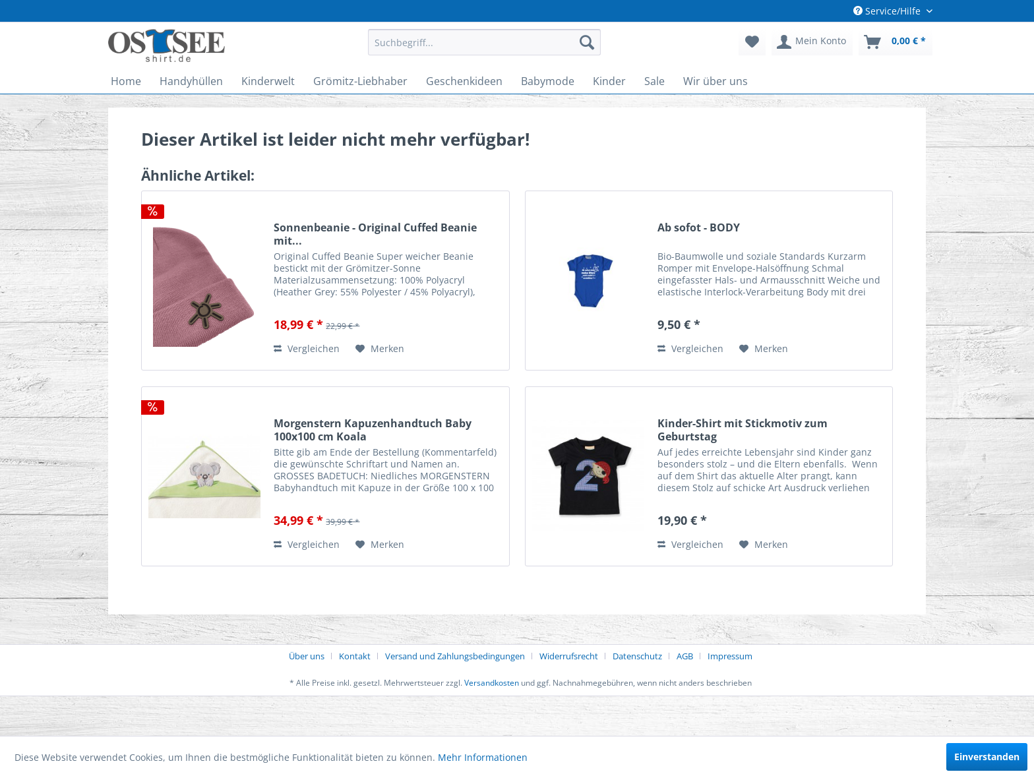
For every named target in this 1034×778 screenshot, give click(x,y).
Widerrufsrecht (568, 656)
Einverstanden (986, 756)
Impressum (730, 656)
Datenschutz (637, 656)
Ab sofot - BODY (698, 228)
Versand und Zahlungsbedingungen (455, 656)
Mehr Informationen (483, 757)
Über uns (306, 656)
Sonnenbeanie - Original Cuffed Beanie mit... (375, 234)
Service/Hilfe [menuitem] (888, 11)
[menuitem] (484, 42)
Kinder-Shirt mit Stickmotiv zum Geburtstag (742, 430)
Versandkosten (491, 682)
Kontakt (355, 656)
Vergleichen (307, 348)
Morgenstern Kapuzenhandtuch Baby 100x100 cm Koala (372, 430)
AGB (685, 656)
